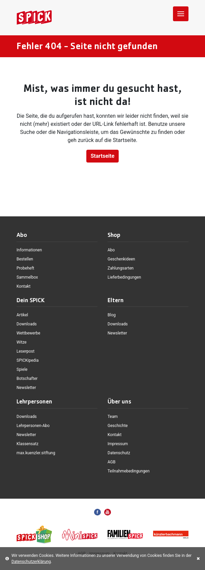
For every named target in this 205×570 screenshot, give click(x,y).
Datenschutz (119, 453)
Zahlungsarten (121, 268)
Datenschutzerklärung (31, 561)
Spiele (22, 369)
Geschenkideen (121, 259)
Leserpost (25, 351)
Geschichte (118, 425)
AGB (111, 462)
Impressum (118, 443)
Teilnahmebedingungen (129, 471)
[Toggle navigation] (180, 13)
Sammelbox (27, 277)
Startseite (103, 156)
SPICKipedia (28, 360)
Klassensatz (27, 443)
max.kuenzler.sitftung (36, 453)
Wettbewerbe (28, 333)
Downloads (27, 324)
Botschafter (27, 378)
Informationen (29, 250)
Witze (22, 342)
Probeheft (25, 268)
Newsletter (26, 387)
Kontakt (23, 286)
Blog (112, 315)
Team (113, 416)
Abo (111, 250)
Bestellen (25, 259)
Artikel (22, 315)
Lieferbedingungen (124, 277)
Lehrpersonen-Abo (33, 425)
